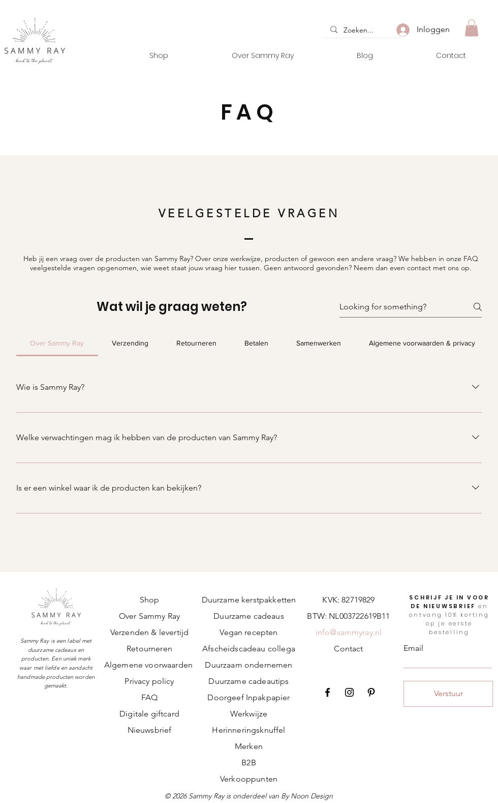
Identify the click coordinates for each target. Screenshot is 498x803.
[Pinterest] (371, 692)
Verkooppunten (248, 779)
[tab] (57, 343)
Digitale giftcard (149, 714)
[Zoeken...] (362, 30)
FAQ (149, 697)
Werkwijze (248, 714)
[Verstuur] (448, 694)
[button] (471, 27)
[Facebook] (327, 692)
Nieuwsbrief (150, 730)
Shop (150, 600)
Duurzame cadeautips (248, 681)
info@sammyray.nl (349, 632)
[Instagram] (349, 692)
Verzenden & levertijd (149, 632)
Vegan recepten (248, 632)
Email (413, 648)
